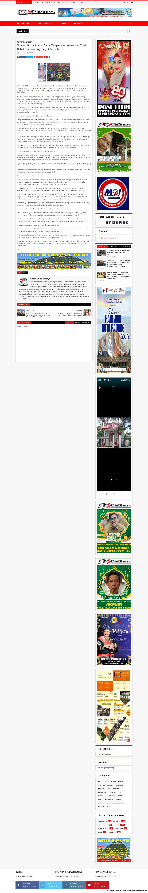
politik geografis (118, 803)
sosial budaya (110, 796)
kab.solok (116, 821)
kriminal (121, 781)
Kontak (80, 2)
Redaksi (73, 2)
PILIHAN (37, 23)
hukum (113, 781)
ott (108, 803)
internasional (108, 785)
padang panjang (103, 828)
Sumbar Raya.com (108, 238)
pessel (100, 832)
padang (116, 825)
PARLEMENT (49, 23)
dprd (99, 785)
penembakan (109, 799)
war (108, 806)
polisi (25, 272)
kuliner (120, 796)
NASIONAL (26, 23)
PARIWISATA (77, 23)
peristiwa (101, 788)
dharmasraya (102, 821)
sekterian (101, 806)
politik (100, 781)
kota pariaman (103, 825)
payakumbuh (119, 828)
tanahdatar (112, 832)
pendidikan (112, 792)
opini (120, 792)
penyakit (119, 799)
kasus (109, 788)
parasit (100, 799)
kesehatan (119, 785)
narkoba (116, 788)
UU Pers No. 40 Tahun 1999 (42, 2)
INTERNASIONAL (63, 23)
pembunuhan (102, 792)
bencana (100, 796)
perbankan (101, 803)
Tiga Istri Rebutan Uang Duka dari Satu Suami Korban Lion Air (118, 252)
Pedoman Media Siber (61, 2)
